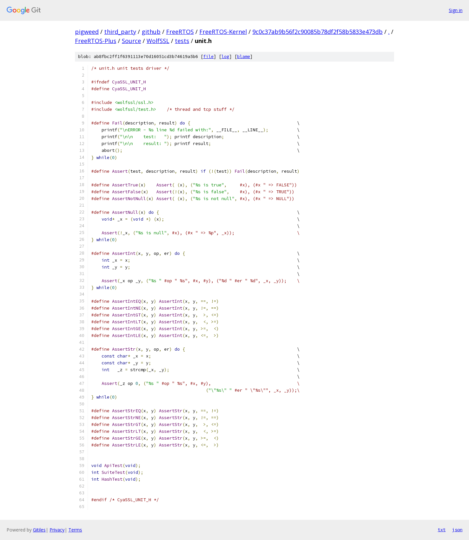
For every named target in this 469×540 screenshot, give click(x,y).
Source (131, 41)
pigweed (87, 32)
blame (243, 56)
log (225, 56)
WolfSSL (158, 41)
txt (442, 530)
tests (182, 41)
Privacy (57, 530)
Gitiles (39, 530)
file (208, 56)
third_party (120, 32)
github (151, 32)
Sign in (455, 10)
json (457, 530)
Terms (75, 530)
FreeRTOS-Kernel (223, 32)
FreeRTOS (180, 32)
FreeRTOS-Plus (95, 41)
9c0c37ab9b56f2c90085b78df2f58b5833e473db (317, 32)
